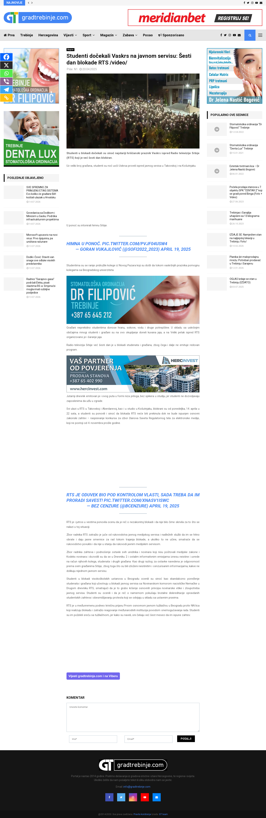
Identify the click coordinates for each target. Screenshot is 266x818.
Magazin (107, 35)
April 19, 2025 (176, 249)
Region (70, 50)
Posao (148, 35)
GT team (163, 814)
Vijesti (69, 35)
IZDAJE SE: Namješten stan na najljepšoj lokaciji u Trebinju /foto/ (246, 238)
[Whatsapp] (6, 73)
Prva (9, 35)
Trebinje (26, 35)
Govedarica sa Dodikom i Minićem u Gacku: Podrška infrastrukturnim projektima (42, 216)
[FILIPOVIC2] (133, 323)
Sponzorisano (171, 35)
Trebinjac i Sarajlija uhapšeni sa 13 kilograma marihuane (244, 216)
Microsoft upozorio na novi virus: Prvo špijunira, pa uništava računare (41, 238)
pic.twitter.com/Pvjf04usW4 (134, 243)
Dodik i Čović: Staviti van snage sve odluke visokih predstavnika (40, 260)
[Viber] (6, 81)
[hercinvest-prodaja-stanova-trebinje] (133, 391)
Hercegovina (48, 35)
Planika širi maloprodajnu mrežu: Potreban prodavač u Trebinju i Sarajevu (245, 260)
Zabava (128, 35)
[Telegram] (6, 90)
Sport (87, 35)
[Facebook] (6, 57)
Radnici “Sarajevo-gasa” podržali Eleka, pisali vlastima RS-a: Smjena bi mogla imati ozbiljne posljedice (40, 286)
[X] (6, 65)
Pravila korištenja (142, 814)
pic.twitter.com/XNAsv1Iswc (136, 500)
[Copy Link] (6, 98)
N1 (76, 69)
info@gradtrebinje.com (136, 786)
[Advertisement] (133, 197)
